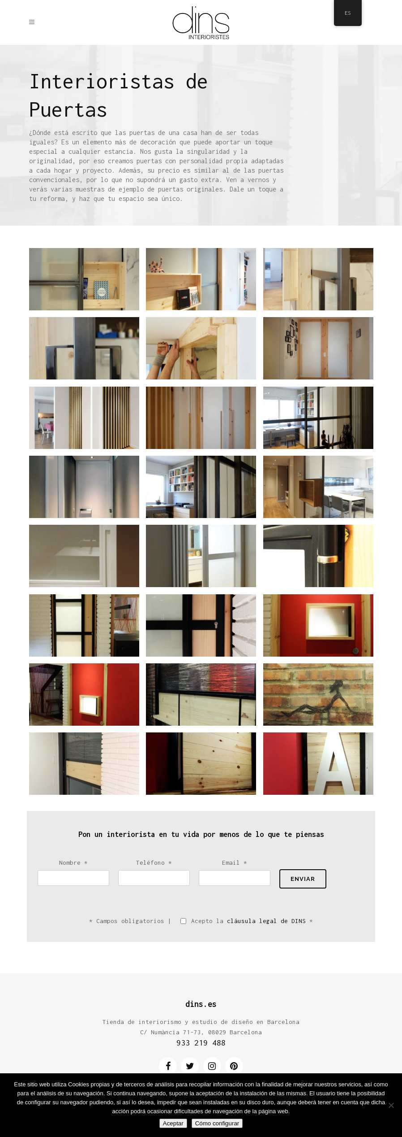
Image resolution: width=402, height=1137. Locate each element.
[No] (390, 1105)
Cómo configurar (217, 1123)
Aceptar (173, 1123)
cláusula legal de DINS (266, 920)
